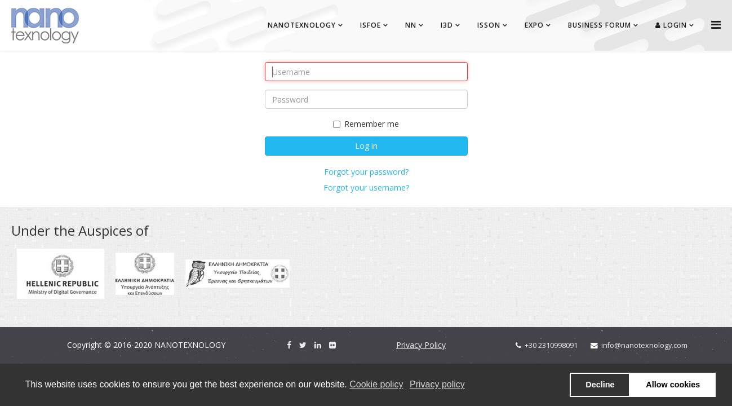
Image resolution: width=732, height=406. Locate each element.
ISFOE (370, 25)
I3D (447, 25)
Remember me (366, 123)
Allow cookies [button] (673, 384)
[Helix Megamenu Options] (716, 24)
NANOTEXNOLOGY (302, 25)
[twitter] (303, 344)
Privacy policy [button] (437, 384)
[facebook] (289, 344)
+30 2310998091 (551, 345)
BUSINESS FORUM (599, 25)
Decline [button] (599, 384)
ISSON (488, 25)
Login (671, 25)
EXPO (534, 25)
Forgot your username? (366, 187)
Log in (366, 145)
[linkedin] (317, 344)
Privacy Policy (421, 344)
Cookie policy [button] (376, 384)
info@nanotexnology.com (644, 345)
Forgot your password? (366, 171)
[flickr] (332, 344)
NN (410, 25)
